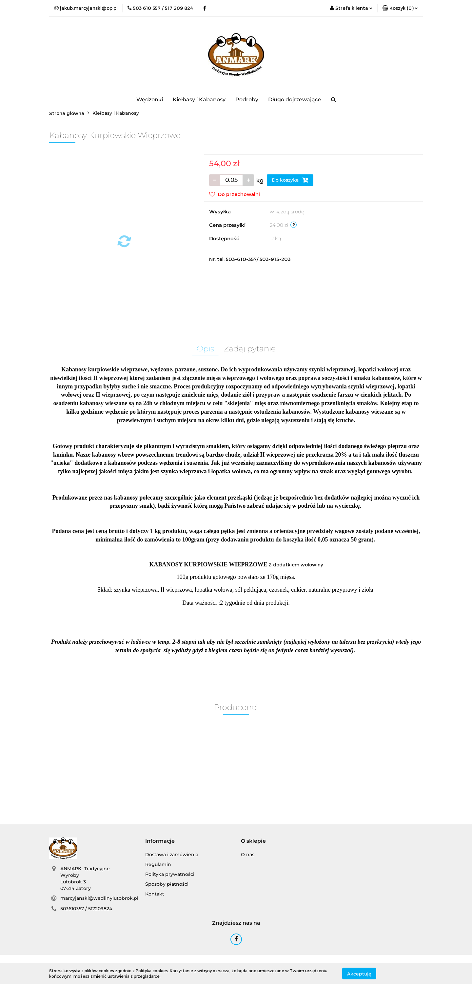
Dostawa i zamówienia (171, 854)
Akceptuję (359, 973)
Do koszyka (290, 180)
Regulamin (158, 864)
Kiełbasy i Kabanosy (199, 99)
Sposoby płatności (166, 884)
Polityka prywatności (169, 874)
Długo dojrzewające (294, 99)
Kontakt (154, 894)
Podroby (246, 99)
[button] (400, 8)
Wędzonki (149, 99)
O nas (247, 854)
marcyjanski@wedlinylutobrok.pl (99, 898)
